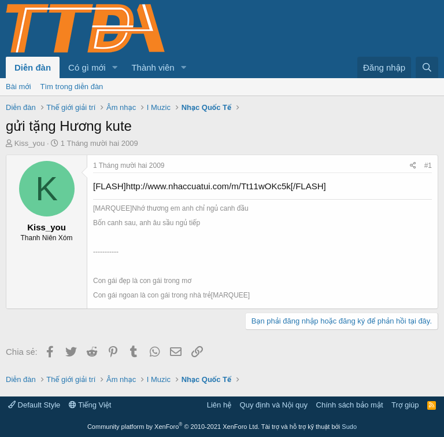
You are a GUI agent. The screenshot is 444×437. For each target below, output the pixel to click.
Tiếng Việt (90, 405)
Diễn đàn (32, 67)
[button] (114, 67)
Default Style (34, 405)
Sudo (349, 426)
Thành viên (152, 67)
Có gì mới (86, 67)
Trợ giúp (405, 405)
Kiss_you (29, 143)
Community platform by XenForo (173, 426)
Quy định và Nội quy (274, 405)
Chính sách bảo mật (349, 405)
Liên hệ (219, 405)
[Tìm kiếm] (427, 67)
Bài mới (18, 86)
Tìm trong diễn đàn (71, 86)
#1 (428, 165)
